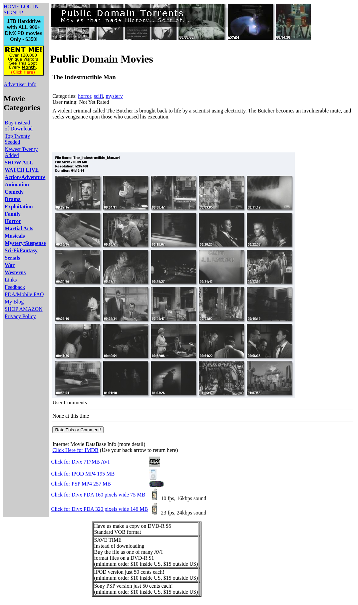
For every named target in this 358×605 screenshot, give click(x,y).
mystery (114, 96)
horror (84, 96)
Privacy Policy (20, 316)
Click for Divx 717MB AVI (80, 462)
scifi (98, 96)
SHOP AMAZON (24, 309)
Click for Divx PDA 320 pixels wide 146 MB (99, 509)
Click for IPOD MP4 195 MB (83, 474)
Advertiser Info (20, 84)
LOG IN (30, 6)
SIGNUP (13, 12)
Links (11, 280)
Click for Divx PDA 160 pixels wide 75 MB (98, 495)
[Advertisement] (173, 136)
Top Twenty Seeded (17, 139)
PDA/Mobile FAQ (24, 294)
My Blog (14, 301)
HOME (11, 6)
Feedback (15, 287)
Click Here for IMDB (75, 450)
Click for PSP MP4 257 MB (81, 484)
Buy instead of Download (19, 125)
